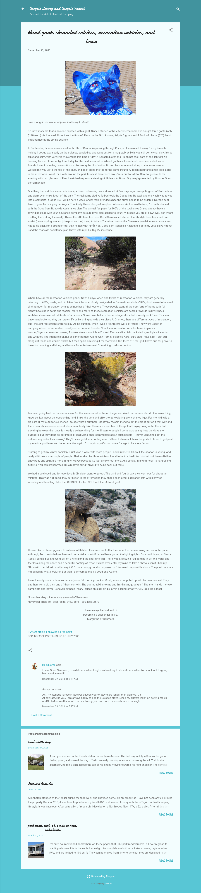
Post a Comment (42, 715)
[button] (171, 30)
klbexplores (49, 665)
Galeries (108, 883)
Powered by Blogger (100, 876)
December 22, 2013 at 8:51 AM (60, 679)
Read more (166, 772)
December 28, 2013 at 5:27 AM (60, 706)
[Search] (178, 9)
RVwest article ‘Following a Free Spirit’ (50, 632)
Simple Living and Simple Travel (57, 8)
